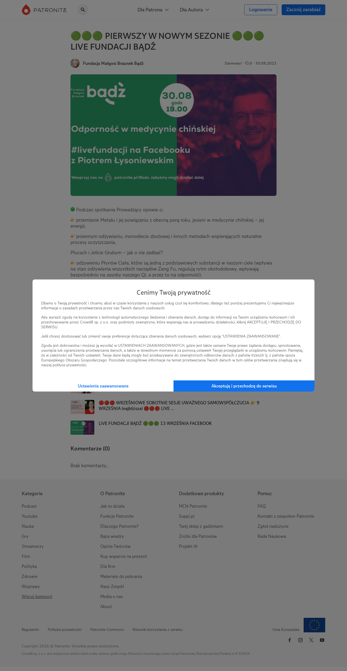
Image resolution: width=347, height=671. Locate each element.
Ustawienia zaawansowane (103, 386)
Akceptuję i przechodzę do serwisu (244, 386)
